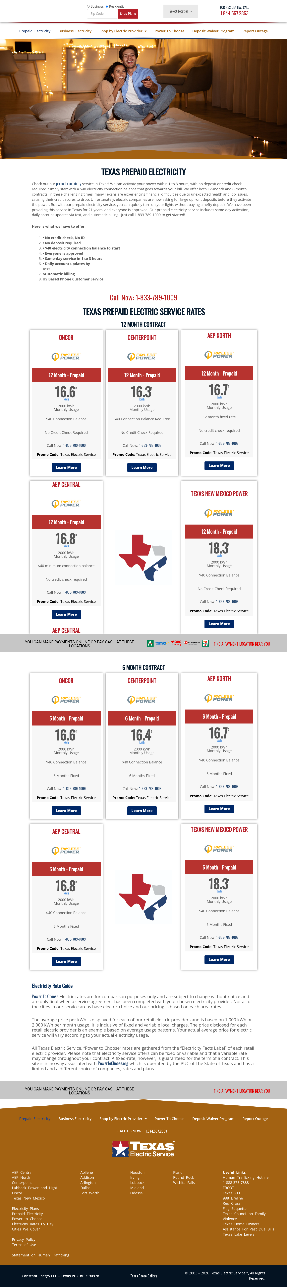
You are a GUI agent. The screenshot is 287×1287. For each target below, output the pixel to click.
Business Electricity (74, 31)
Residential (117, 6)
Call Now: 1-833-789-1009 (143, 297)
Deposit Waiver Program (213, 31)
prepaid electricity (68, 183)
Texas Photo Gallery (143, 1275)
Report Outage (255, 31)
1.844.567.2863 (234, 13)
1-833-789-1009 (74, 445)
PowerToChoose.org (113, 1063)
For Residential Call (234, 7)
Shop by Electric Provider (122, 31)
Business (97, 6)
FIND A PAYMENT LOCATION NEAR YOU (242, 644)
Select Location (180, 11)
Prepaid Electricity (34, 31)
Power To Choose (169, 31)
